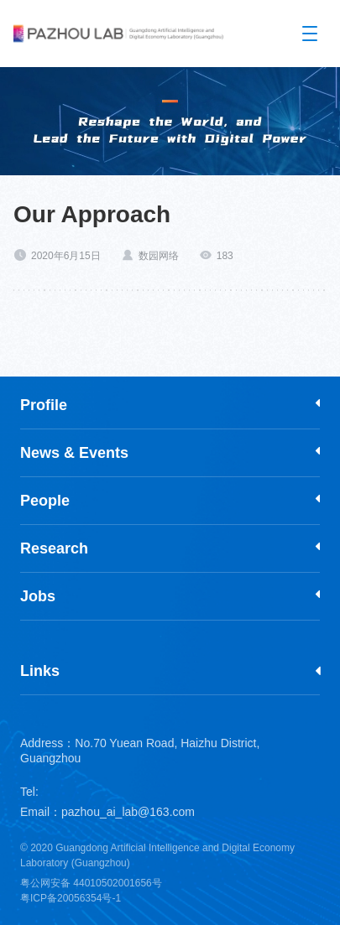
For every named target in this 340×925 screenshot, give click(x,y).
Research (54, 548)
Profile (43, 405)
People (45, 500)
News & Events (74, 452)
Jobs (37, 596)
